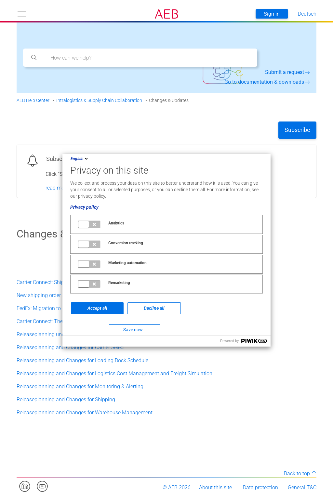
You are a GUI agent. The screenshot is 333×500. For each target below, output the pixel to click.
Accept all (97, 308)
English (80, 158)
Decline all (154, 308)
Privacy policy (84, 207)
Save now (133, 329)
